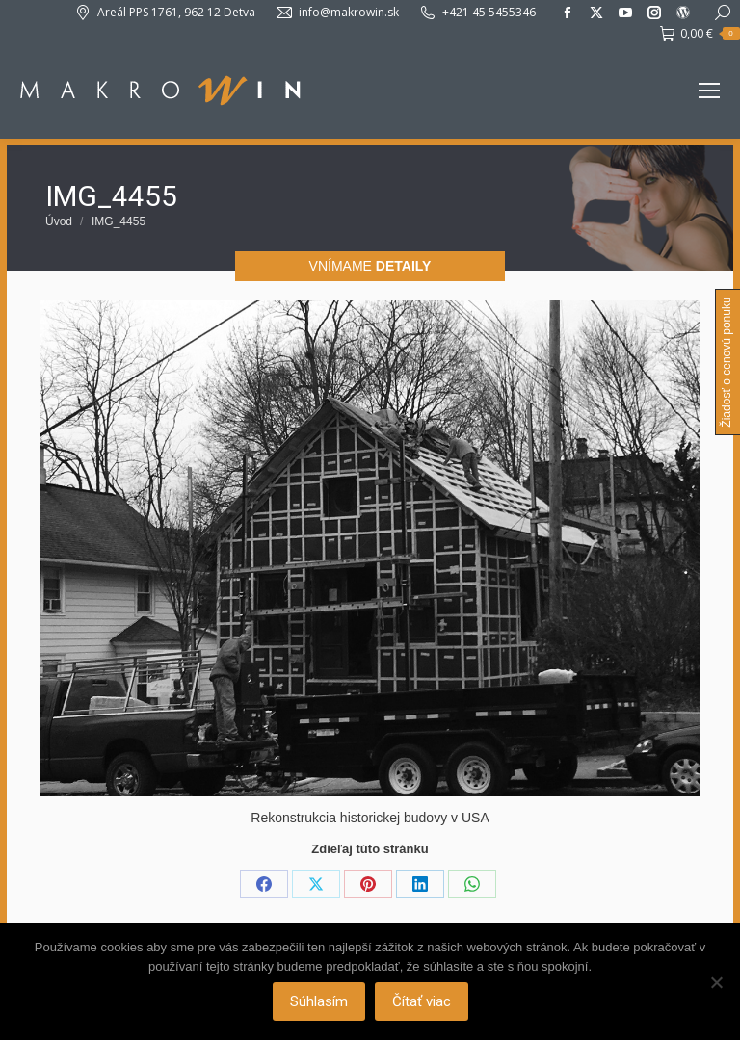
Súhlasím (319, 1001)
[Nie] (716, 982)
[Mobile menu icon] (709, 90)
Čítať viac (421, 1001)
